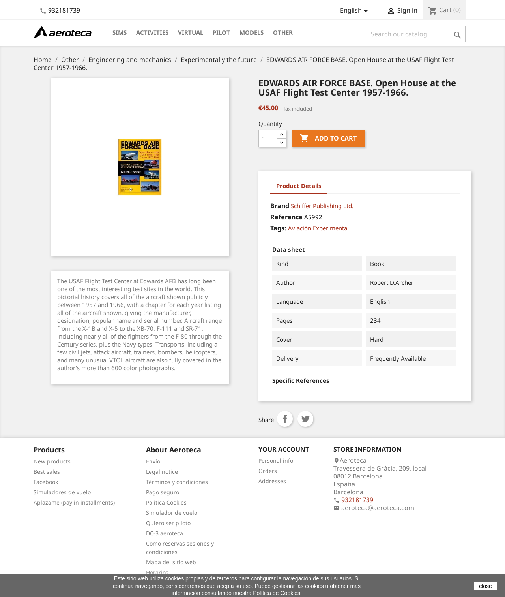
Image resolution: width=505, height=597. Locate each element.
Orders (267, 471)
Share (285, 419)
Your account (283, 449)
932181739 (64, 10)
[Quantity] (267, 138)
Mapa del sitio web (171, 562)
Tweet (305, 419)
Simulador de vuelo (171, 512)
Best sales (47, 471)
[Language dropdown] (355, 11)
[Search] (416, 34)
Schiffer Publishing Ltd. (322, 206)
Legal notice (162, 471)
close (485, 586)
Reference (286, 217)
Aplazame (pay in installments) (74, 502)
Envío (153, 461)
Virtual (190, 32)
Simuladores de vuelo (62, 492)
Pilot (221, 32)
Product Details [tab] (299, 186)
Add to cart (328, 139)
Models (251, 32)
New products (52, 461)
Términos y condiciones (177, 482)
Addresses (272, 481)
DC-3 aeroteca (164, 533)
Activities (152, 32)
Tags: (278, 228)
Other (283, 32)
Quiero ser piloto (168, 523)
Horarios (157, 572)
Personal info (275, 460)
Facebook (46, 482)
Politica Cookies (166, 502)
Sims (119, 32)
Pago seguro (162, 492)
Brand (279, 206)
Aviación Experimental (318, 228)
